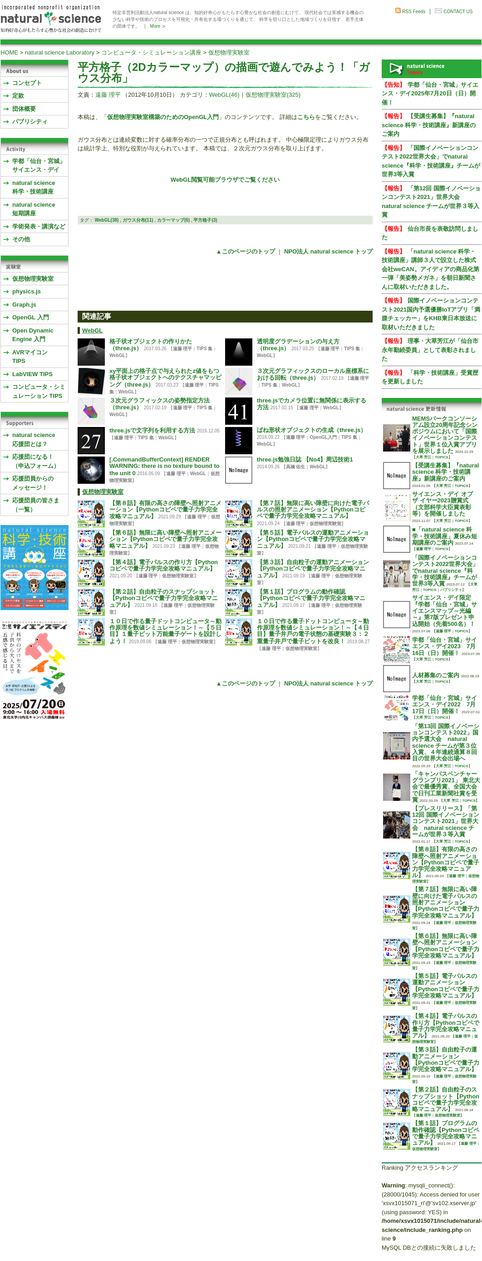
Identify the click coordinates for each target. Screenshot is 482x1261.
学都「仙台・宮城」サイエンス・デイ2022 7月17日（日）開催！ (444, 705)
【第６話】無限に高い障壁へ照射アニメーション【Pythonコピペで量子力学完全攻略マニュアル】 (165, 539)
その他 (21, 239)
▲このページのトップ (245, 251)
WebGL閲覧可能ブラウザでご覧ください (225, 179)
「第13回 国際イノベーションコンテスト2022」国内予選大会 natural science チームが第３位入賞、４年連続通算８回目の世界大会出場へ (445, 742)
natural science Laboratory (59, 52)
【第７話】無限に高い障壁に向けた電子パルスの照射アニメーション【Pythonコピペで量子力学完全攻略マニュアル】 (313, 510)
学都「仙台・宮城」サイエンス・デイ (38, 166)
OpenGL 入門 (30, 317)
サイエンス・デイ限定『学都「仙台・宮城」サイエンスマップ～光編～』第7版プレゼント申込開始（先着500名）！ (444, 610)
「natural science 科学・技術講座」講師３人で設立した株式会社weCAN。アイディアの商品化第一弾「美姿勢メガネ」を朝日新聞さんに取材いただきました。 (430, 269)
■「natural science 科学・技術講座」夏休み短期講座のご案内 (444, 536)
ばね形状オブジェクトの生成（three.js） (311, 430)
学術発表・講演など (38, 226)
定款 (18, 95)
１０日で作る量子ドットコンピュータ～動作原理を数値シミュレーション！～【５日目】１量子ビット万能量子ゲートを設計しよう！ (165, 631)
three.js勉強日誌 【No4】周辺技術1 (305, 459)
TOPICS (441, 457)
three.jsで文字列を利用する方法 (152, 430)
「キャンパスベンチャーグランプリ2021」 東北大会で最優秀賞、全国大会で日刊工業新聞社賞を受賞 (446, 786)
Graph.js (24, 304)
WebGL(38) (107, 220)
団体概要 (24, 108)
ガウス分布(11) (138, 220)
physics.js (26, 291)
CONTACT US (457, 11)
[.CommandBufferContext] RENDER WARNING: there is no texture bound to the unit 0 (164, 466)
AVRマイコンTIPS (30, 357)
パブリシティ (30, 121)
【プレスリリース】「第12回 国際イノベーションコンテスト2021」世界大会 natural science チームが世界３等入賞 (445, 821)
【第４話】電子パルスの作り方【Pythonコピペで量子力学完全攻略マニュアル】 (163, 565)
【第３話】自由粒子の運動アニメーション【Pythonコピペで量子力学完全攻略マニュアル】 (313, 569)
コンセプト (27, 82)
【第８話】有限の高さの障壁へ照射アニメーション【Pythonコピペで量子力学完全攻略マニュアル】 (165, 510)
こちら (306, 117)
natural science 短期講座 (33, 209)
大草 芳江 (423, 457)
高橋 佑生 (295, 466)
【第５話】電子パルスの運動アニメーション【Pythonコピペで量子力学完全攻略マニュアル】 (313, 539)
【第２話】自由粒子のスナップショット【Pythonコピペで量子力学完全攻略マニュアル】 (163, 598)
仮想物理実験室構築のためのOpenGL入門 (163, 117)
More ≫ (158, 26)
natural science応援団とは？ (33, 439)
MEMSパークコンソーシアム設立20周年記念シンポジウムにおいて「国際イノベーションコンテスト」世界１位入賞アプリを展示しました (444, 434)
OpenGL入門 (323, 437)
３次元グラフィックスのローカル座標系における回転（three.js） (313, 374)
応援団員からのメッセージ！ (33, 483)
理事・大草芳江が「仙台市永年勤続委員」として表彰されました (430, 350)
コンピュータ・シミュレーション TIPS (38, 391)
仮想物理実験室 (229, 52)
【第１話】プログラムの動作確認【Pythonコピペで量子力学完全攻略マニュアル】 (311, 598)
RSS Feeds (413, 11)
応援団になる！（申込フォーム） (35, 461)
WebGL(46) (224, 94)
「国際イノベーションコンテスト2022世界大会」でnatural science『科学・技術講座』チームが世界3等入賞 (445, 570)
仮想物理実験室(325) (273, 94)
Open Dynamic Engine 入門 (33, 335)
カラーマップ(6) (173, 220)
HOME (9, 52)
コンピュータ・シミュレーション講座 (151, 52)
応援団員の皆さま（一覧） (35, 505)
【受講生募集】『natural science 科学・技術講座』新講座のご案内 (429, 125)
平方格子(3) (205, 220)
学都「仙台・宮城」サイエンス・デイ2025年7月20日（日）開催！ (430, 93)
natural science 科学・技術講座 (33, 187)
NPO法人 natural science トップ (328, 251)
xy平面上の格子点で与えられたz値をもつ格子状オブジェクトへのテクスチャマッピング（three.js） (165, 377)
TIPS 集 (204, 348)
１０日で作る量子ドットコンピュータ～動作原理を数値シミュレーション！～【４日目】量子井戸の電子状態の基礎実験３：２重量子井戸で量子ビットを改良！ (313, 631)
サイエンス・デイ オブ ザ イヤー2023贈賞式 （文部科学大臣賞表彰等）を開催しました (442, 504)
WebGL (92, 330)
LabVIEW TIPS (32, 374)
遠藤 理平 (108, 94)
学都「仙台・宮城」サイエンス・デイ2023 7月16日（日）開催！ (444, 646)
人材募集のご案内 (435, 675)
